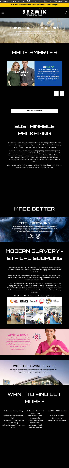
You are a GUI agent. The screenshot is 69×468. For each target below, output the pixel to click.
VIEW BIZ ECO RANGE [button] (34, 111)
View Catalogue (52, 4)
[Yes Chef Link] (58, 1)
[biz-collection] (17, 1)
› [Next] (61, 93)
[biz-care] (47, 1)
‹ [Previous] (56, 93)
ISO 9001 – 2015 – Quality (57, 411)
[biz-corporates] (33, 1)
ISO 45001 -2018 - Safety (57, 420)
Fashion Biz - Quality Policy (13, 411)
